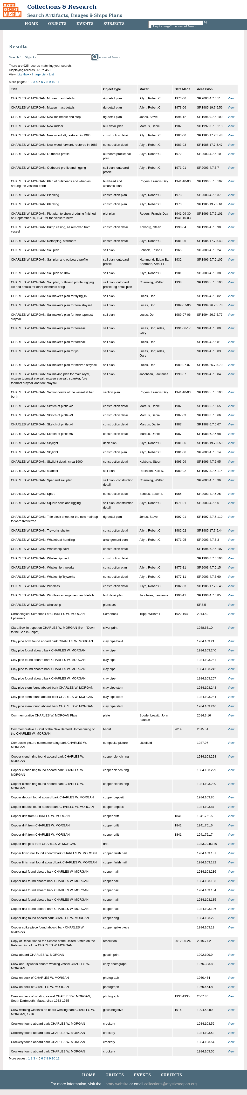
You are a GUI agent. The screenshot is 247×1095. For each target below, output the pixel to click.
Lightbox (23, 74)
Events (84, 23)
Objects (57, 23)
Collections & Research (61, 7)
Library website (116, 1084)
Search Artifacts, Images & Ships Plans (74, 15)
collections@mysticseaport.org (170, 1084)
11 (57, 82)
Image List (39, 74)
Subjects (113, 23)
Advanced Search (185, 26)
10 (53, 82)
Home (31, 23)
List (51, 74)
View (231, 98)
